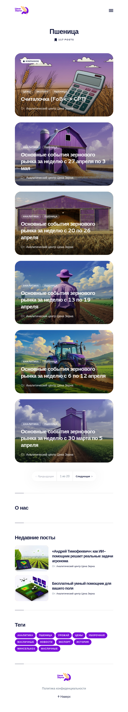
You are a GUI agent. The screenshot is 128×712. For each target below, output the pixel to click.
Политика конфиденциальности (64, 692)
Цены (27, 91)
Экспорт (42, 91)
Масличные (50, 644)
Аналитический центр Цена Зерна (49, 108)
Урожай (67, 635)
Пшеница (60, 91)
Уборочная (26, 644)
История (24, 652)
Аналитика (31, 147)
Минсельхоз (46, 652)
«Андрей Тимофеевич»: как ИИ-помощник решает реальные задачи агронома (82, 555)
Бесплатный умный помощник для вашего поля (81, 586)
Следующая (86, 476)
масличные (71, 652)
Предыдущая (43, 476)
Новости (72, 644)
